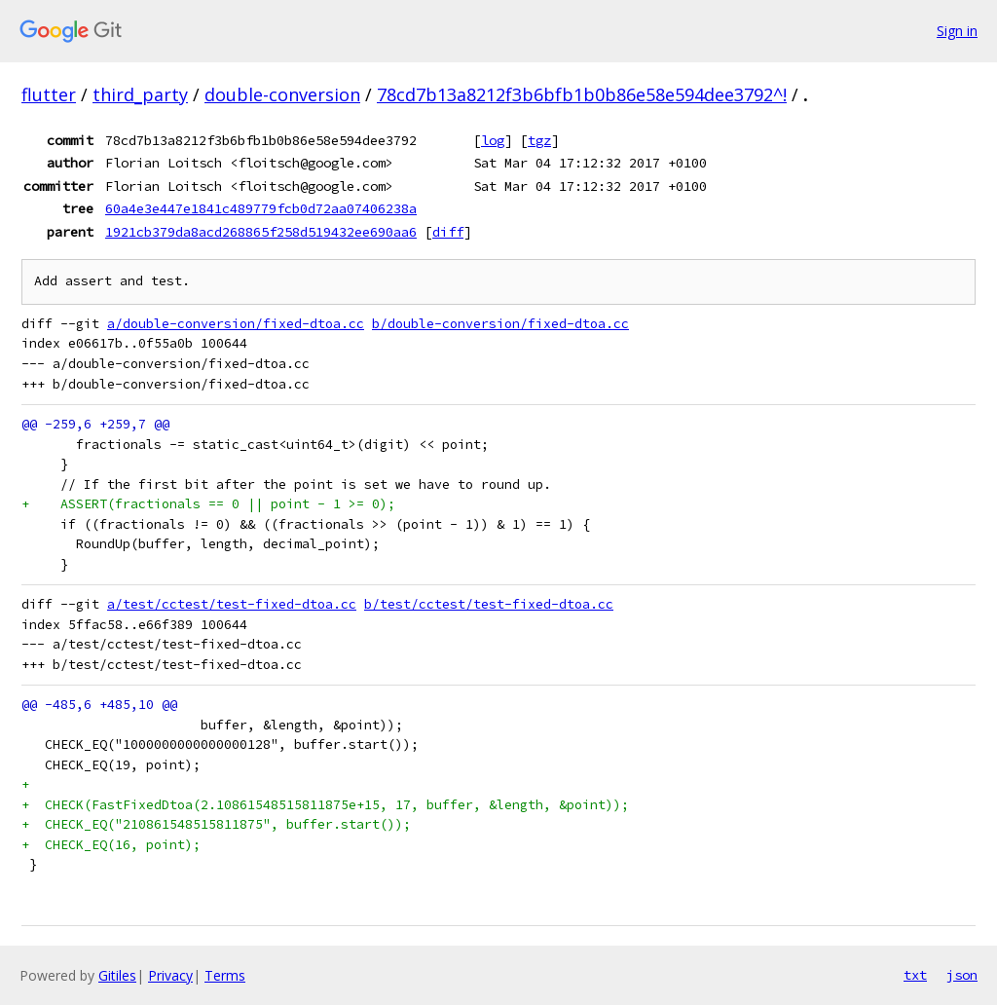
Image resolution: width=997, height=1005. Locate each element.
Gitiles (117, 975)
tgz (539, 140)
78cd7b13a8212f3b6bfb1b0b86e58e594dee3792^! (582, 94)
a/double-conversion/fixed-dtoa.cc (235, 324)
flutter (48, 94)
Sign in (957, 30)
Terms (224, 975)
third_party (140, 94)
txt (915, 975)
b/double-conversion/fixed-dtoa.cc (500, 324)
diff (447, 232)
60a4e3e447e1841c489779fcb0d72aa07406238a (261, 208)
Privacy (170, 975)
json (962, 975)
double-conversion (282, 94)
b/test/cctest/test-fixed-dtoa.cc (488, 604)
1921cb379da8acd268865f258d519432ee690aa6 (261, 232)
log (492, 140)
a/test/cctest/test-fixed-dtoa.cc (231, 604)
